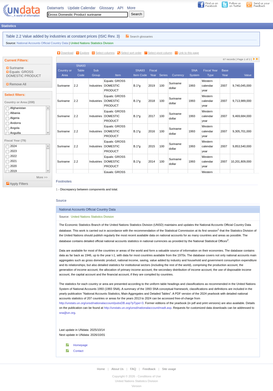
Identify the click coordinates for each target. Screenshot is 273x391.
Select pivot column (160, 52)
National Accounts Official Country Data (42, 43)
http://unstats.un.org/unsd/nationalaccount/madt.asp (137, 307)
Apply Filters (19, 184)
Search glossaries (141, 36)
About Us (118, 369)
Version (136, 386)
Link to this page (188, 52)
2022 (13, 156)
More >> (42, 177)
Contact (78, 350)
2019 (13, 171)
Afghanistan (18, 108)
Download (67, 52)
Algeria (14, 117)
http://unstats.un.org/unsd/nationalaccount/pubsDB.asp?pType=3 (101, 303)
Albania (15, 112)
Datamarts (55, 8)
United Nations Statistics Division (92, 43)
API (120, 8)
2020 (13, 166)
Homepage (80, 345)
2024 (13, 146)
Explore (84, 52)
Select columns (105, 52)
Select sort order (131, 52)
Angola (14, 127)
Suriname (15, 68)
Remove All (16, 84)
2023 (13, 151)
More (131, 8)
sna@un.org (67, 312)
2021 (13, 161)
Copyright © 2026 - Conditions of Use (136, 376)
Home (101, 369)
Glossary (106, 8)
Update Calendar (82, 8)
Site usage (169, 369)
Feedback (149, 369)
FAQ (133, 369)
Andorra (15, 122)
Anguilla (15, 132)
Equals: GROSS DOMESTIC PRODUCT (23, 74)
